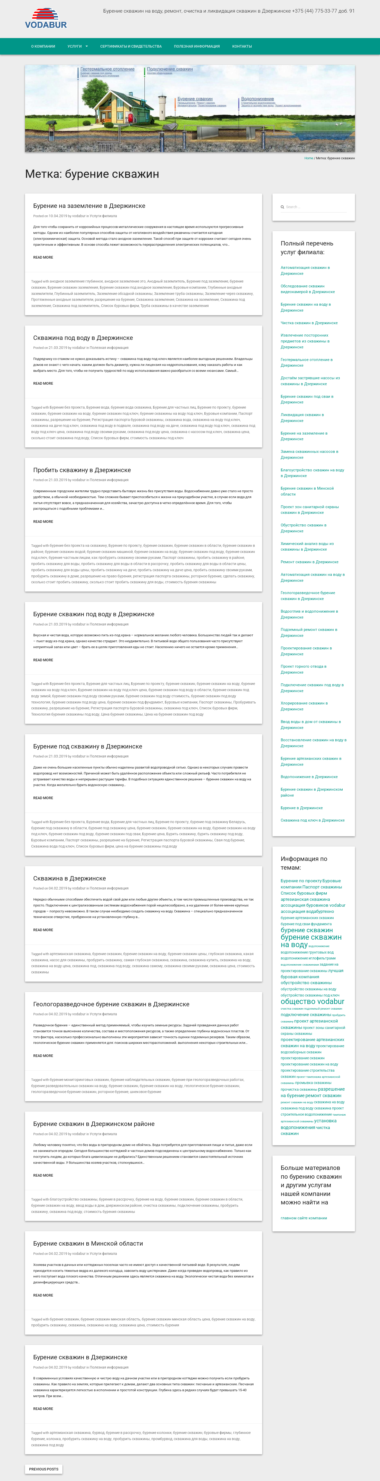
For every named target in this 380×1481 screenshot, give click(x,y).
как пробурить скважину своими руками (104, 553)
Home (308, 158)
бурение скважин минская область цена (168, 1301)
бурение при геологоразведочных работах (197, 1063)
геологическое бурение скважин (185, 1069)
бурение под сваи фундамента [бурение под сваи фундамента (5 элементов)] (306, 924)
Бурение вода (94, 405)
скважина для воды (163, 1419)
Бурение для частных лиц (166, 405)
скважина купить (190, 951)
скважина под (59, 956)
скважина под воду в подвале (54, 423)
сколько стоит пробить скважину (196, 571)
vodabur (75, 216)
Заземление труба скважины (150, 293)
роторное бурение (124, 571)
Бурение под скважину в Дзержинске (87, 739)
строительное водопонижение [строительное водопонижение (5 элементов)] (306, 1114)
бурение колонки (148, 1413)
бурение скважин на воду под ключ (209, 820)
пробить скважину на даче (52, 565)
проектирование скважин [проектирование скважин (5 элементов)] (303, 1058)
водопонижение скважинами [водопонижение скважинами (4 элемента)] (300, 964)
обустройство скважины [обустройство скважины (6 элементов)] (306, 982)
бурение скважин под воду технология (192, 690)
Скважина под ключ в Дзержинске (313, 820)
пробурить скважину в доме (205, 565)
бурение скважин (237, 281)
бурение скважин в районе (232, 542)
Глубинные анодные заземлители (211, 287)
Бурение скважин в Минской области (88, 1225)
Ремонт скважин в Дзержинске (309, 562)
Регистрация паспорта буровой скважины (104, 417)
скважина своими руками (154, 956)
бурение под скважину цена (86, 820)
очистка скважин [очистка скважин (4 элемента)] (292, 1008)
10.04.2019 (57, 216)
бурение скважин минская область (107, 1301)
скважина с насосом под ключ (130, 429)
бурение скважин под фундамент (81, 696)
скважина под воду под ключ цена (200, 423)
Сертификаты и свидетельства (131, 46)
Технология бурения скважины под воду (200, 701)
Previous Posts (43, 1444)
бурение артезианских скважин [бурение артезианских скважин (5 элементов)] (307, 918)
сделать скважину (153, 571)
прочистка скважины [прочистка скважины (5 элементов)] (299, 1089)
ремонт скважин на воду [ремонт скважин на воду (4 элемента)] (297, 1102)
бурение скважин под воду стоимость (130, 690)
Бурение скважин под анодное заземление (115, 287)
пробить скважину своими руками (154, 565)
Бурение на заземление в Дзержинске (89, 205)
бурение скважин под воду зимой (228, 684)
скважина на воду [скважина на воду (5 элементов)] (329, 1102)
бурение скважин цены (178, 945)
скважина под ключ (114, 701)
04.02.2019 (57, 879)
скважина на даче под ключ (232, 417)
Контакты (242, 46)
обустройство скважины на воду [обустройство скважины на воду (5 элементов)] (308, 989)
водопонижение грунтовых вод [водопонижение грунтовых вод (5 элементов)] (307, 952)
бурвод (94, 1413)
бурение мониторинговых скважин (77, 1063)
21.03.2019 (57, 346)
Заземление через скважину (197, 293)
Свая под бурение (170, 832)
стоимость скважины (219, 956)
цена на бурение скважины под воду (71, 838)
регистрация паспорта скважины (82, 571)
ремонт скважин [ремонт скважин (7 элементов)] (323, 1095)
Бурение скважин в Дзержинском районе (94, 1106)
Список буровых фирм (71, 304)
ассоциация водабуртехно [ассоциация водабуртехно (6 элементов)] (307, 911)
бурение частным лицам (50, 553)
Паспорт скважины (225, 411)
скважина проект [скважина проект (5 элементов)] (329, 1108)
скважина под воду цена (84, 429)
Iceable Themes (90, 1473)
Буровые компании (167, 287)
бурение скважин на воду (51, 411)
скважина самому (118, 956)
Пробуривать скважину (191, 696)
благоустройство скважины (71, 1182)
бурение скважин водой (50, 548)
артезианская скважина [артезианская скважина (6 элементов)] (305, 899)
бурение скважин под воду (178, 548)
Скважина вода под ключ (206, 832)
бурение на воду (141, 1182)
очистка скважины (138, 1188)
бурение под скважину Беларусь (207, 814)
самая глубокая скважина (137, 951)
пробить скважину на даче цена (100, 565)
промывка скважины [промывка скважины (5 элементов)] (313, 1083)
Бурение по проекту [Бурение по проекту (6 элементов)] (301, 880)
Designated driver (37, 1473)
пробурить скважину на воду (68, 1419)
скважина (167, 951)
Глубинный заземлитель (50, 293)
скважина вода (150, 417)
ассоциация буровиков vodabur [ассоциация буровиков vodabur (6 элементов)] (313, 905)
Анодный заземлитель (161, 281)
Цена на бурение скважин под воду (77, 707)
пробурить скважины (109, 1419)
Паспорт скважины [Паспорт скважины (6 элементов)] (322, 887)
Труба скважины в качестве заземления (122, 304)
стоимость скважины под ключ (80, 435)
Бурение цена (116, 826)
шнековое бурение (104, 1075)
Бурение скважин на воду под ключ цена (107, 684)
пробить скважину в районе (191, 553)
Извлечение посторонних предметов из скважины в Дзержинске (305, 341)
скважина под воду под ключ (148, 423)
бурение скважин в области (188, 542)
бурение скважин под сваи (82, 826)
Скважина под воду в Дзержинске (83, 336)
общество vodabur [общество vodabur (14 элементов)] (312, 1001)
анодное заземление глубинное (75, 281)
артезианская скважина (69, 945)
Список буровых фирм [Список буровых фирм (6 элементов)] (304, 893)
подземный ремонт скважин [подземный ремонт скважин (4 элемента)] (323, 1008)
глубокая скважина (213, 945)
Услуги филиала (98, 216)
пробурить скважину (99, 951)
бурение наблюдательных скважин (134, 1063)
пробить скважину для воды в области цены (158, 559)
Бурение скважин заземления (55, 287)
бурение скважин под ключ (94, 411)
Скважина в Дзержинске (69, 869)
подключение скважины (174, 1188)
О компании (43, 46)
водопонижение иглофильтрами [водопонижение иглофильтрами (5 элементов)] (308, 958)
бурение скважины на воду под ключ (147, 411)
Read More (43, 257)
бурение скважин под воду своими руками (65, 690)
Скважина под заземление (210, 298)
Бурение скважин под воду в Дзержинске (93, 608)
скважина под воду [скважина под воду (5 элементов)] (297, 1108)
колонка (37, 1419)
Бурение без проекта (66, 405)
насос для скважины (65, 951)
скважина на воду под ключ (186, 417)
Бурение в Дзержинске (302, 808)
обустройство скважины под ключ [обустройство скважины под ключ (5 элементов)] (310, 995)
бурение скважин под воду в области (171, 684)
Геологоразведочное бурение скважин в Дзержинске (111, 988)
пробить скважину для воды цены (222, 559)
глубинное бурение (235, 1413)
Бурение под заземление (201, 281)
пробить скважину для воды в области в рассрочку (81, 559)
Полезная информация (197, 46)
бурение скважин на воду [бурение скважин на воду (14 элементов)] (311, 941)
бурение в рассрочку (111, 1182)
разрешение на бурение (88, 298)
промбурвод (136, 1419)
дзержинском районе (104, 1188)
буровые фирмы (205, 1413)
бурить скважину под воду (177, 826)
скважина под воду (87, 956)
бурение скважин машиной (92, 548)
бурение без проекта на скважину (76, 542)
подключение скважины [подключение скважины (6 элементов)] (306, 1014)
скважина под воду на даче (101, 423)
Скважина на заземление (166, 298)
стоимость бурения (153, 1307)
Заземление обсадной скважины (98, 293)
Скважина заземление (126, 298)
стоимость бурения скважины (101, 577)
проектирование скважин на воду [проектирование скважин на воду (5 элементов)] (309, 1064)
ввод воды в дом (72, 1188)
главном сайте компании (304, 1218)
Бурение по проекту (203, 405)
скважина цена (168, 429)
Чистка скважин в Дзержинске (309, 323)
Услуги (75, 46)
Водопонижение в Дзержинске (309, 776)
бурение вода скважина (126, 405)
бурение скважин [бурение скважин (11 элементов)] (307, 930)
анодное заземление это (122, 281)
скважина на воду (220, 951)
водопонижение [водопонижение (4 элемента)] (319, 946)
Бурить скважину (141, 826)
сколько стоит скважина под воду (208, 429)
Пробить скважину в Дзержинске (82, 466)
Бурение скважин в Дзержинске (80, 1338)
